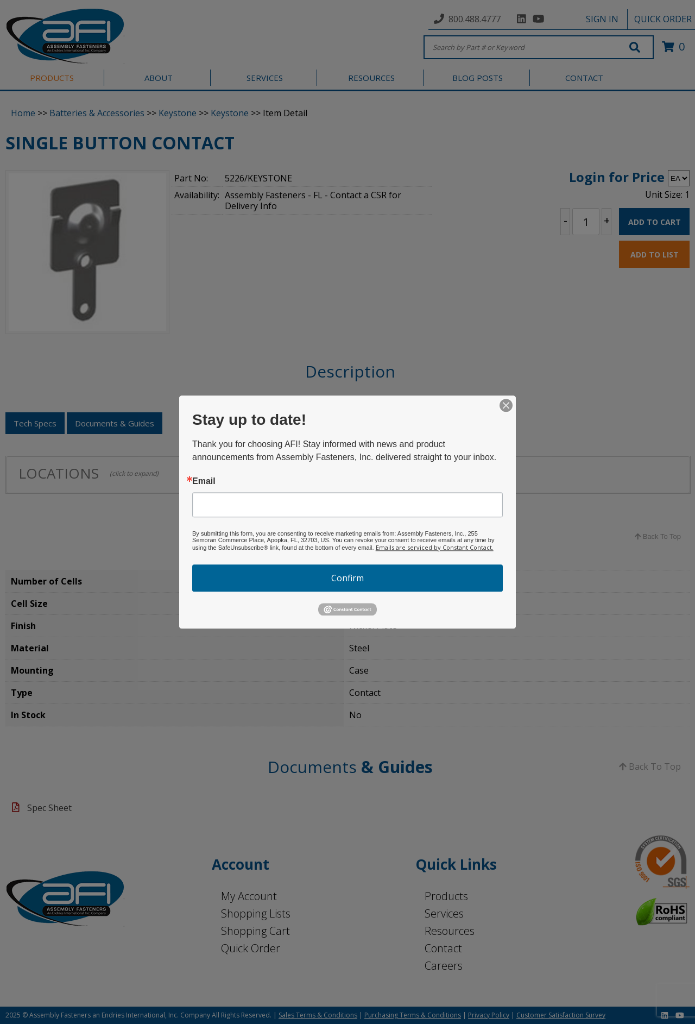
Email (204, 481)
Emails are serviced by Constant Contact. (435, 547)
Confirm (347, 578)
